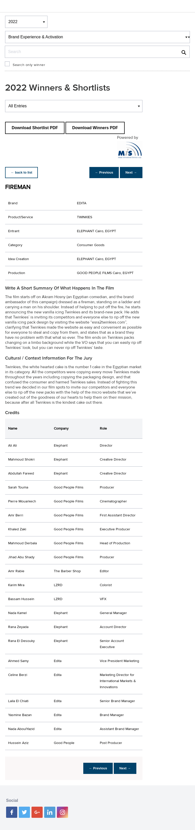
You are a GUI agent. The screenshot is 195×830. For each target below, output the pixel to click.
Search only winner (29, 65)
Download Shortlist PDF (35, 128)
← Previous (103, 172)
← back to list (22, 172)
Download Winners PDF (95, 128)
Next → (130, 172)
